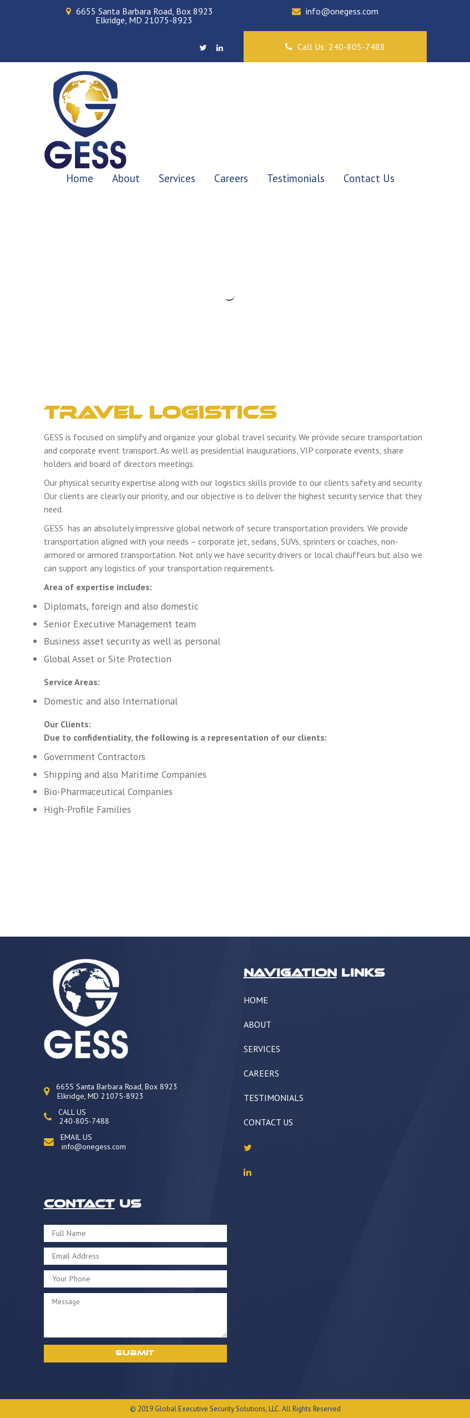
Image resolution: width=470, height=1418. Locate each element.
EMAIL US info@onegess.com (85, 1142)
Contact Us (369, 178)
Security (222, 1409)
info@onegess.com (342, 11)
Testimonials (296, 178)
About (126, 178)
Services (177, 178)
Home (79, 178)
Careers (231, 178)
